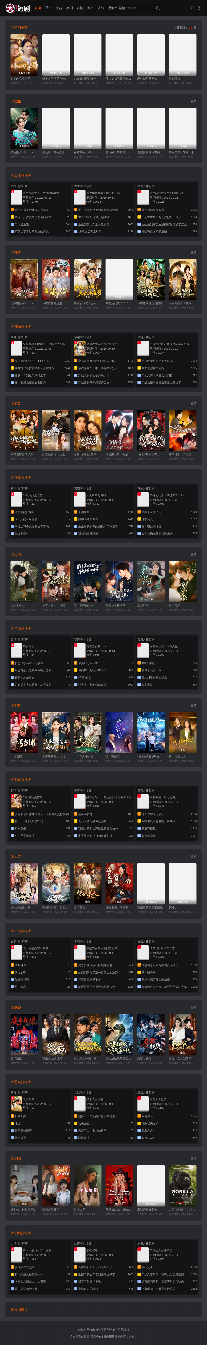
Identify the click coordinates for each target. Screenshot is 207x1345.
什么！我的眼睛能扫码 (119, 78)
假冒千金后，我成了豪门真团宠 (56, 605)
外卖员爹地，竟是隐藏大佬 (56, 454)
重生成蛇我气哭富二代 (119, 1058)
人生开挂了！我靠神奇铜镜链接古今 (182, 303)
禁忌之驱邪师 (50, 1209)
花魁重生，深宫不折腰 (87, 152)
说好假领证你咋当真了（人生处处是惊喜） (87, 78)
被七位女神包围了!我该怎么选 (24, 1209)
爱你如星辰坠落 (147, 78)
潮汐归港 (143, 605)
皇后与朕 (174, 605)
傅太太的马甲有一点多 (56, 78)
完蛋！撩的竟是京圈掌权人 (87, 454)
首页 (38, 8)
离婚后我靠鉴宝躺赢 (150, 907)
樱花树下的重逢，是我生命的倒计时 (119, 152)
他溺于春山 (18, 605)
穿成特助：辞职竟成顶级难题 (182, 454)
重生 (48, 8)
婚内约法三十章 (20, 907)
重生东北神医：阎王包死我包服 (87, 1058)
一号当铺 (16, 756)
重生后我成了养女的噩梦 (87, 303)
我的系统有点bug (148, 756)
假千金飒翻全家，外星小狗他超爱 (87, 605)
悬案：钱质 (144, 1058)
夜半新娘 (16, 1058)
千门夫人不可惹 (84, 756)
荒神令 (173, 907)
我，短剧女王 (177, 756)
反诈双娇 (174, 78)
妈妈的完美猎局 (20, 78)
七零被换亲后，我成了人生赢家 (24, 303)
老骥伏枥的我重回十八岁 (151, 152)
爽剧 (69, 8)
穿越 (59, 8)
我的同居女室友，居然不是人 (151, 454)
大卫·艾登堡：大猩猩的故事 (182, 1209)
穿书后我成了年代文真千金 (119, 303)
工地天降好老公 (147, 1209)
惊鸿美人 (79, 907)
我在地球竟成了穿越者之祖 (24, 454)
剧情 (122, 8)
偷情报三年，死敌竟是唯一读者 (119, 454)
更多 (193, 101)
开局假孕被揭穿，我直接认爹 (119, 605)
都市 (90, 8)
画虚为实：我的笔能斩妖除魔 (182, 1058)
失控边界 (79, 1209)
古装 (101, 8)
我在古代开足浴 (52, 303)
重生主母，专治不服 (181, 152)
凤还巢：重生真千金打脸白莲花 (56, 152)
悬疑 (111, 8)
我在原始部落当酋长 (150, 303)
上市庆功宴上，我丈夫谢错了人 (56, 756)
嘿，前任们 (113, 756)
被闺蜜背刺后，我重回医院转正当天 (24, 152)
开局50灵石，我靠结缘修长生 (56, 907)
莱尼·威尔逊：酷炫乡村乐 (119, 1209)
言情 (80, 8)
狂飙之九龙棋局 (52, 1058)
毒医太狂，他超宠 (117, 907)
